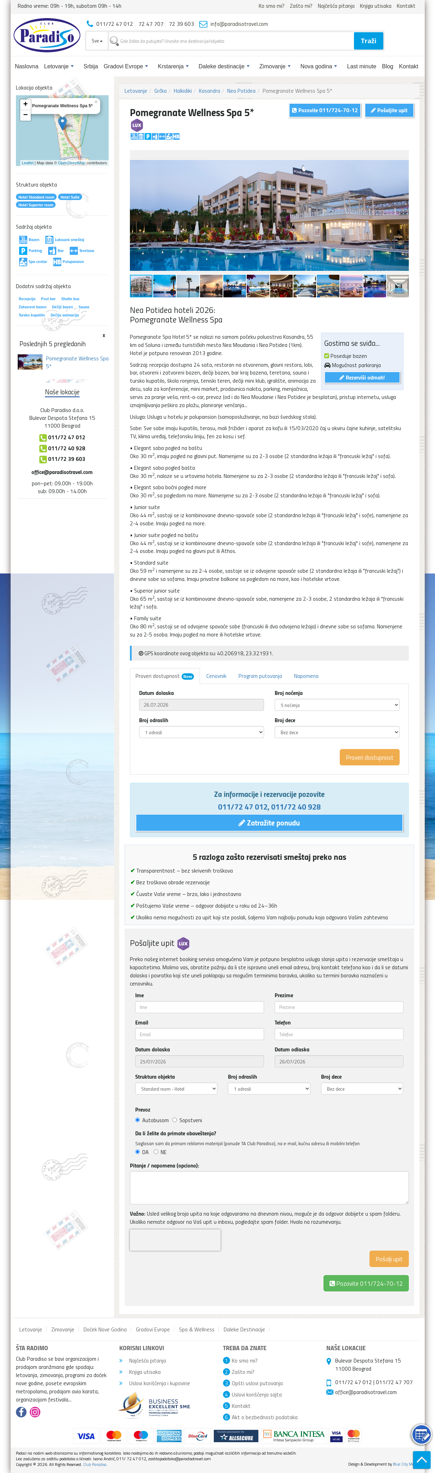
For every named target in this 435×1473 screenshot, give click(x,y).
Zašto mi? (301, 6)
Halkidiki (183, 91)
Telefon (283, 1022)
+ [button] (25, 104)
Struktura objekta (155, 1076)
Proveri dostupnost (165, 676)
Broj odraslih (153, 720)
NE (160, 1152)
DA (142, 1152)
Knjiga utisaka (375, 6)
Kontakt (406, 6)
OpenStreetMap (72, 163)
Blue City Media (406, 1464)
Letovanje (59, 66)
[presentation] (175, 1240)
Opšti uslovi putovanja (257, 1383)
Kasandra (209, 91)
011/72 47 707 (394, 1382)
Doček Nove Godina (105, 1329)
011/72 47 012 (243, 806)
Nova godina (319, 66)
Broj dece (285, 720)
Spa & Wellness (196, 1329)
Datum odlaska (292, 1049)
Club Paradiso (94, 1464)
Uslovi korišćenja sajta (257, 1394)
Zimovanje (275, 66)
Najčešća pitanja (336, 6)
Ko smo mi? (272, 6)
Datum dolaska (156, 693)
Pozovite (366, 1283)
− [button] (25, 115)
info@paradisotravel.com (239, 24)
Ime (139, 995)
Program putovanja (260, 676)
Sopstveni (187, 1120)
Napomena (306, 676)
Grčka (160, 91)
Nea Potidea (241, 91)
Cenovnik (216, 676)
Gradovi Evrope (126, 66)
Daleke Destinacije (244, 1329)
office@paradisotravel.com (62, 472)
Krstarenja (173, 66)
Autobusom (152, 1120)
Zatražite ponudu (269, 822)
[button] (402, 156)
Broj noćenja (289, 693)
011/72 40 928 (296, 806)
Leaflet (28, 163)
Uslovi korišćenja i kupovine (154, 1383)
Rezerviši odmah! (362, 377)
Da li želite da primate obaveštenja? (175, 1133)
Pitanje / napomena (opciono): (164, 1165)
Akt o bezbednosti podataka (265, 1417)
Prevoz (142, 1109)
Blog (387, 66)
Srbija (91, 66)
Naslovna (27, 66)
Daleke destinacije (224, 66)
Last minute (361, 66)
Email (141, 1022)
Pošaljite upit (389, 110)
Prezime (284, 995)
